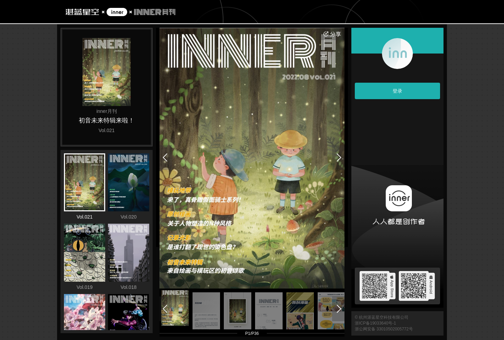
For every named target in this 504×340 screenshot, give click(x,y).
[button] (175, 308)
